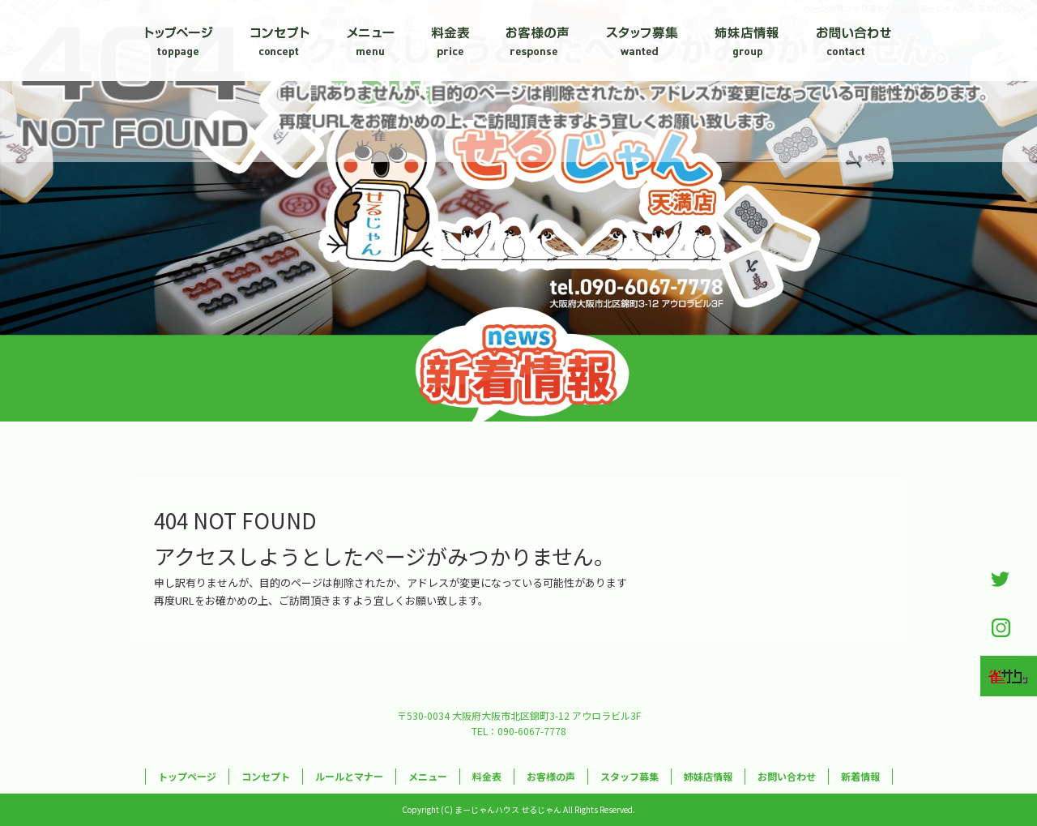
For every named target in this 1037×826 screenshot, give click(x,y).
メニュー (368, 40)
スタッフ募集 (640, 40)
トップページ (182, 40)
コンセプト (279, 40)
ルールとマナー (349, 776)
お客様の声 (538, 40)
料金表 (453, 40)
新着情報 (860, 776)
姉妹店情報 (745, 40)
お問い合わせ (850, 40)
